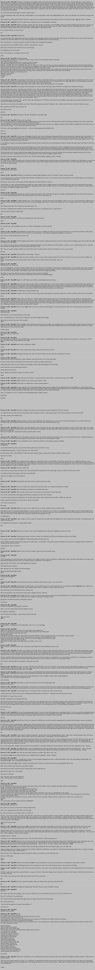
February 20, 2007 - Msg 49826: (9, 410)
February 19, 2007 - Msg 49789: (9, 35)
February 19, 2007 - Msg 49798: (9, 175)
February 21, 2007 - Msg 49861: (9, 748)
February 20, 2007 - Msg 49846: (9, 586)
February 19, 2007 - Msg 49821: (9, 357)
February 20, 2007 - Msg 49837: (9, 492)
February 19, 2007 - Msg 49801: (9, 216)
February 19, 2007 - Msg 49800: (9, 200)
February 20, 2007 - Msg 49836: (9, 489)
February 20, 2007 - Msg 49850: (9, 629)
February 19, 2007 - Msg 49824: (9, 383)
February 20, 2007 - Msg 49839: (9, 519)
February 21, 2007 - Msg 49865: (9, 803)
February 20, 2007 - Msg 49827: (9, 421)
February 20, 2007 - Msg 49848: (9, 604)
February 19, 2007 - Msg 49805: (9, 254)
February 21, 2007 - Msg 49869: (9, 862)
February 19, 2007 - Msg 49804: (9, 241)
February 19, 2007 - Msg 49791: (9, 79)
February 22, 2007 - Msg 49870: (9, 865)
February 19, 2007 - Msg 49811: (9, 293)
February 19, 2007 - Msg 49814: (9, 310)
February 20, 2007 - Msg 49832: (9, 461)
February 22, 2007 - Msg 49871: (9, 868)
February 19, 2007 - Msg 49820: (9, 353)
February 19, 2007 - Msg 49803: (9, 231)
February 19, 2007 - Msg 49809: (9, 284)
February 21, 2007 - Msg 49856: (9, 686)
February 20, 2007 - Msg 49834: (9, 481)
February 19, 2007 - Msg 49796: (9, 159)
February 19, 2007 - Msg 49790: (9, 58)
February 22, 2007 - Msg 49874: (9, 889)
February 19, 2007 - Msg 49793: (9, 114)
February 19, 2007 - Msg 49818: (9, 344)
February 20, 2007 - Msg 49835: (9, 486)
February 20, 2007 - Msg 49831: (9, 443)
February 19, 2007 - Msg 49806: (9, 257)
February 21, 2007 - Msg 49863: (9, 758)
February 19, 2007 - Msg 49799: (9, 192)
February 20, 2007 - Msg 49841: (9, 536)
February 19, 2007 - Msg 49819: (9, 349)
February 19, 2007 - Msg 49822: (9, 378)
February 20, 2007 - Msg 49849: (9, 623)
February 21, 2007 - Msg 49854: (9, 672)
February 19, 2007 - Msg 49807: (9, 263)
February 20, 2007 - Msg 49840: (9, 531)
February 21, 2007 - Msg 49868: (9, 846)
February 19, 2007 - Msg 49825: (9, 387)
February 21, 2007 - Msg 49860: (9, 735)
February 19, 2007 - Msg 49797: (9, 168)
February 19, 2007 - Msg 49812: (9, 298)
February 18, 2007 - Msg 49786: (9, 2)
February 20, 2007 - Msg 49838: (9, 508)
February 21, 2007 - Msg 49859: (9, 720)
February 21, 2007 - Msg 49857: (9, 690)
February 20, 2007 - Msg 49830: (9, 441)
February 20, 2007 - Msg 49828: (9, 427)
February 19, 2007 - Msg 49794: (9, 120)
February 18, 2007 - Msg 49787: (9, 22)
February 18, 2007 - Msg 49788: (9, 24)
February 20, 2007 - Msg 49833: (9, 468)
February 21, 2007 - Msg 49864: (9, 783)
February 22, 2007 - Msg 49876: (9, 913)
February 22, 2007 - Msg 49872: (9, 881)
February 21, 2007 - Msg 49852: (9, 650)
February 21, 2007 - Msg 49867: (9, 841)
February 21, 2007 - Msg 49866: (9, 826)
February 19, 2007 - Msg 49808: (9, 280)
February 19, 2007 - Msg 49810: (9, 290)
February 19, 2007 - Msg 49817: (9, 337)
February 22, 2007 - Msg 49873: (9, 886)
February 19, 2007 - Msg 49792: (9, 86)
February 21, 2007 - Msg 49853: (9, 666)
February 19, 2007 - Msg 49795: (9, 136)
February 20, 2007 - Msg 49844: (9, 575)
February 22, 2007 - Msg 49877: (9, 956)
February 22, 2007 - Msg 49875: (9, 909)
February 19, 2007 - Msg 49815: (9, 324)
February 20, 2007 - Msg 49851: (9, 645)
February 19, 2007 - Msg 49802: (9, 223)
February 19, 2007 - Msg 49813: (9, 306)
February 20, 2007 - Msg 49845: (9, 582)
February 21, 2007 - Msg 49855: (9, 682)
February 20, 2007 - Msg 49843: (9, 555)
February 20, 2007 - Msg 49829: (9, 437)
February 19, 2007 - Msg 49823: (9, 380)
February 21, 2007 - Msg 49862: (9, 752)
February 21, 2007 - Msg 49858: (9, 712)
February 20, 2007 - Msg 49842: (9, 551)
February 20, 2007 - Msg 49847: (9, 595)
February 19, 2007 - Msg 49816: (9, 332)
